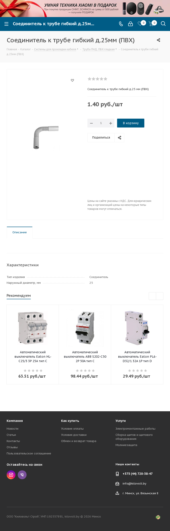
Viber (22, 474)
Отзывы (12, 447)
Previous (152, 296)
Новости (12, 429)
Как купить (70, 421)
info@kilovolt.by (134, 483)
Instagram (11, 474)
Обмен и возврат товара (78, 441)
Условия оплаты (72, 429)
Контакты (13, 441)
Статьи (11, 435)
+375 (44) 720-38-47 (138, 474)
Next (159, 296)
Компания (15, 421)
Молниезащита (126, 445)
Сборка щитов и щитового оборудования (134, 437)
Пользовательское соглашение (29, 453)
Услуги (121, 421)
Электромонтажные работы (135, 429)
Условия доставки (74, 435)
